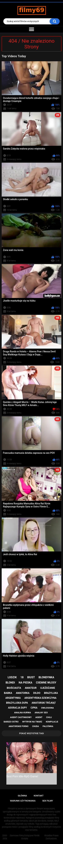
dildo (36, 693)
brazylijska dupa (17, 702)
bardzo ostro (11, 722)
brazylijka (51, 693)
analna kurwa (22, 712)
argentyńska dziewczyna (40, 698)
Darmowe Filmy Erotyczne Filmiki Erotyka (24, 837)
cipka (34, 707)
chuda (35, 726)
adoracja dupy (17, 707)
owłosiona (47, 708)
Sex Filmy (47, 800)
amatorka (22, 693)
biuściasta (14, 687)
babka (8, 693)
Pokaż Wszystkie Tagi (31, 733)
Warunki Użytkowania (23, 800)
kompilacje (52, 722)
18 (22, 677)
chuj (49, 717)
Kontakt (39, 795)
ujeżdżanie (47, 687)
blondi (10, 682)
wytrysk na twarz (32, 722)
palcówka (48, 726)
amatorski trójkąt (44, 702)
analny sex (41, 712)
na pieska (25, 682)
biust (31, 677)
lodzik (12, 677)
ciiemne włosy (46, 682)
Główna (22, 795)
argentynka (13, 698)
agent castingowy (21, 717)
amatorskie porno (18, 726)
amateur (31, 687)
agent (38, 717)
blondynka (46, 677)
